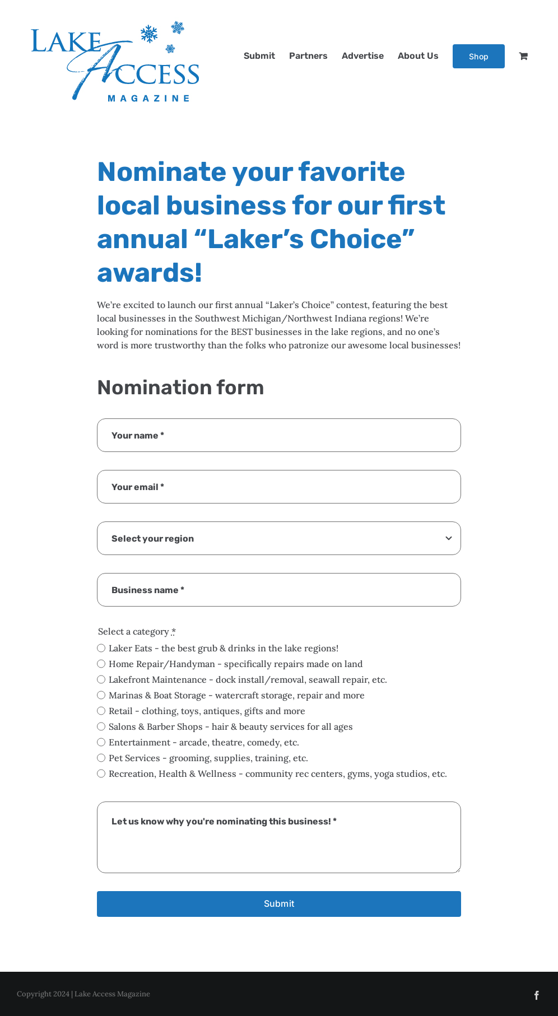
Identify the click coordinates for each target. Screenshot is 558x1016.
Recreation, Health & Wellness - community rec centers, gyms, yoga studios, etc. (278, 773)
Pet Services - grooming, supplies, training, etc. (208, 757)
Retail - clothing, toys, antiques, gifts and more (207, 710)
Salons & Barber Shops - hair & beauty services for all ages (231, 726)
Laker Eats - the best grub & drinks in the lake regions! (223, 648)
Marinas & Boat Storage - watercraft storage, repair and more (237, 695)
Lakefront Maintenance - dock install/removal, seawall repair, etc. (248, 679)
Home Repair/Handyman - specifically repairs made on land (236, 663)
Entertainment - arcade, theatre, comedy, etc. (204, 742)
